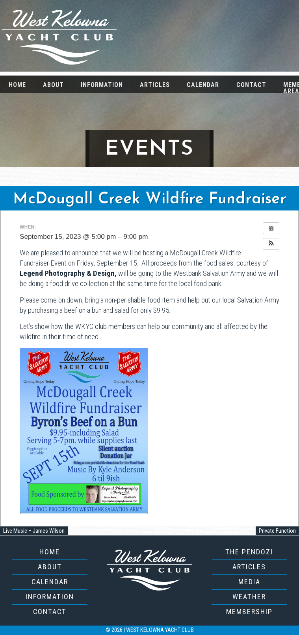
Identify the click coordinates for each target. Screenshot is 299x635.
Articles (155, 85)
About (53, 85)
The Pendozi (249, 552)
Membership (249, 611)
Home (17, 85)
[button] (271, 243)
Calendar (203, 85)
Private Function (277, 530)
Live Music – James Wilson (34, 530)
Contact (251, 85)
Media (249, 582)
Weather (249, 597)
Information (102, 85)
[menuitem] (17, 84)
